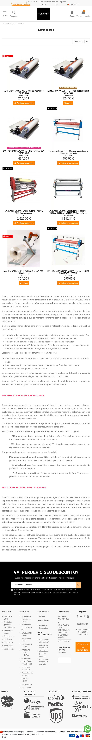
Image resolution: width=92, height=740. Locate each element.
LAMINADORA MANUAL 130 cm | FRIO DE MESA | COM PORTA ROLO (24, 152)
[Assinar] (78, 585)
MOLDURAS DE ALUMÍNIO (27, 674)
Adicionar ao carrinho (23, 103)
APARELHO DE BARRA (26, 634)
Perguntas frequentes (43, 627)
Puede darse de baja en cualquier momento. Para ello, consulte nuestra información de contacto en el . (47, 592)
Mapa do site (9, 649)
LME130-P (68, 155)
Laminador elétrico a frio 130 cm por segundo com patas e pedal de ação (68, 152)
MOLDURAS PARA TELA (25, 668)
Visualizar (68, 103)
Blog (56, 4)
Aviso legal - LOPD (8, 617)
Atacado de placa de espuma (43, 653)
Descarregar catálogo (21, 4)
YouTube (43, 4)
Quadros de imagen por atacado (43, 661)
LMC (24, 215)
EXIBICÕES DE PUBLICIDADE (26, 663)
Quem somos (9, 636)
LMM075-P (23, 95)
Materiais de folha (26, 640)
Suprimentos (26, 658)
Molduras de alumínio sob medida (26, 618)
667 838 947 (65, 641)
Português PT (74, 4)
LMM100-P (68, 95)
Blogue (42, 616)
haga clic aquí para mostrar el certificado (71, 732)
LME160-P (68, 276)
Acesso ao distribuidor (43, 646)
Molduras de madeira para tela (26, 627)
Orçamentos (9, 642)
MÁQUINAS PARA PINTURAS (25, 652)
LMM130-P (23, 155)
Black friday (8, 646)
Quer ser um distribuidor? (44, 641)
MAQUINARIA (26, 684)
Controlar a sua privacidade (82, 647)
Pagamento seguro (8, 631)
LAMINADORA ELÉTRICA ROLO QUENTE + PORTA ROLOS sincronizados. (24, 212)
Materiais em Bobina (26, 645)
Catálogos (8, 639)
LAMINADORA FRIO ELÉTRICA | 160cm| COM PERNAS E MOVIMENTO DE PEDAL (68, 272)
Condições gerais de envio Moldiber (9, 624)
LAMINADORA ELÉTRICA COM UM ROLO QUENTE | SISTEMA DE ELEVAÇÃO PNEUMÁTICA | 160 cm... (68, 212)
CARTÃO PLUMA (24, 680)
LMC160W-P (68, 215)
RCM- (23, 276)
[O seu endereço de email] (43, 585)
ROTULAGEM (26, 688)
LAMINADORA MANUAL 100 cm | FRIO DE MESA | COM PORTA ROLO (68, 92)
